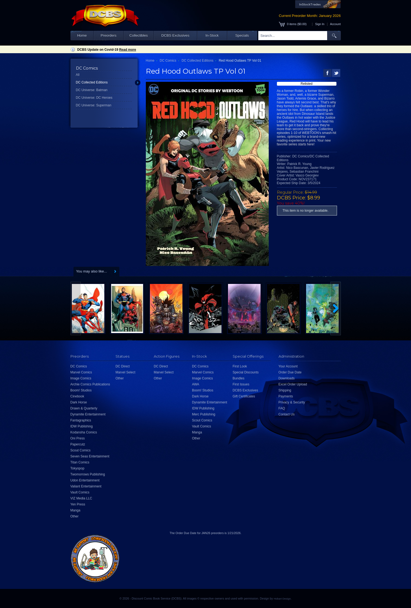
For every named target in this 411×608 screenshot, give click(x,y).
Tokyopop (77, 468)
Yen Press (77, 504)
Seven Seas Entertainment (90, 456)
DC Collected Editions (92, 82)
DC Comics (168, 60)
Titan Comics (80, 462)
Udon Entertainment (85, 480)
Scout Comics (80, 450)
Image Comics (80, 378)
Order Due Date (290, 372)
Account (335, 24)
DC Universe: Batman (92, 90)
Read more (127, 50)
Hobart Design (282, 598)
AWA (195, 384)
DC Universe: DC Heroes (94, 98)
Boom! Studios (81, 390)
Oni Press (77, 438)
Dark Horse (78, 402)
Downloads (287, 378)
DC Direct (123, 366)
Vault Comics (80, 492)
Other (74, 516)
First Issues (241, 384)
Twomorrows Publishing (87, 474)
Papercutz (77, 444)
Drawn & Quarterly (83, 408)
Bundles (238, 378)
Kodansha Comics (83, 432)
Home (82, 35)
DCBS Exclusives (175, 35)
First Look (240, 366)
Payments (286, 396)
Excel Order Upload (293, 384)
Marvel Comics (81, 372)
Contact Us (287, 414)
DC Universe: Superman (93, 105)
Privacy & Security (292, 402)
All (77, 75)
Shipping (285, 390)
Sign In (319, 24)
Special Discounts (246, 372)
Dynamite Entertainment (88, 414)
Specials (242, 35)
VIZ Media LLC (81, 498)
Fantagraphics (80, 420)
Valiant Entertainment (86, 486)
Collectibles (138, 35)
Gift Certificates (244, 396)
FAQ (282, 408)
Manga (75, 510)
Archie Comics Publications (90, 384)
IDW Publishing (81, 426)
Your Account (288, 366)
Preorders (109, 35)
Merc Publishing (203, 414)
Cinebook (77, 396)
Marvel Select (125, 372)
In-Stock (211, 35)
